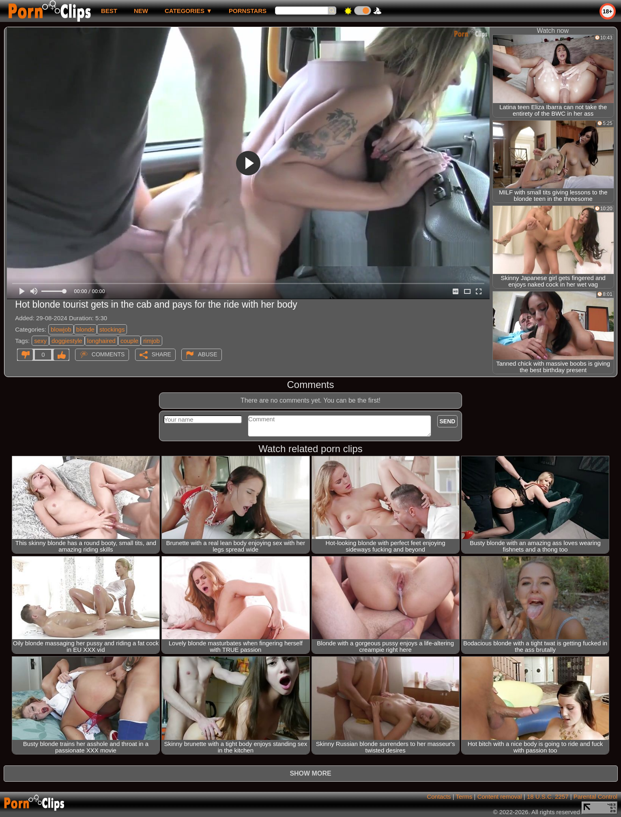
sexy (40, 340)
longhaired (101, 340)
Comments (108, 354)
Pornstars (247, 10)
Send (448, 421)
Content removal (499, 796)
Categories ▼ (188, 10)
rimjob (151, 340)
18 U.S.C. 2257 (548, 796)
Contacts (439, 796)
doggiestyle (67, 340)
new (141, 10)
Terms (464, 796)
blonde (85, 329)
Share (161, 354)
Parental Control (595, 796)
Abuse (207, 354)
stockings (112, 329)
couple (129, 340)
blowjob (61, 329)
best (109, 10)
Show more (310, 773)
